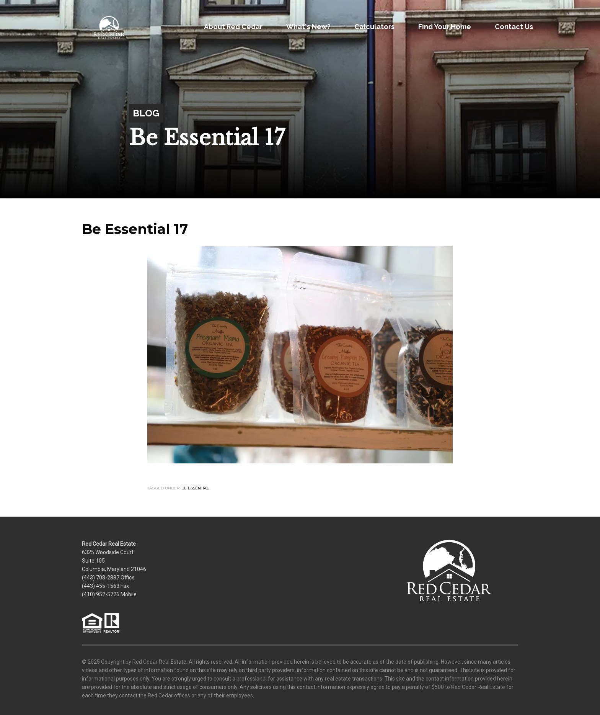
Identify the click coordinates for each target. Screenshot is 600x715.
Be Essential (195, 488)
